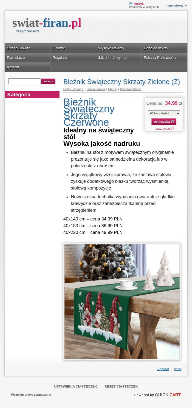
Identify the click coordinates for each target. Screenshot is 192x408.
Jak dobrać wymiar (113, 58)
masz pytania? (164, 128)
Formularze (16, 58)
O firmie (59, 48)
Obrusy (112, 89)
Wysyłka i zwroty (111, 48)
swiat (46, 22)
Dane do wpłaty (156, 48)
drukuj (178, 369)
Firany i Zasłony (73, 89)
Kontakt (13, 67)
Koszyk (139, 3)
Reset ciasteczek (121, 386)
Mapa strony (174, 5)
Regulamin (61, 58)
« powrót (163, 369)
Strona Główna (18, 48)
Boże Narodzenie (130, 89)
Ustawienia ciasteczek (75, 386)
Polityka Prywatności (160, 58)
